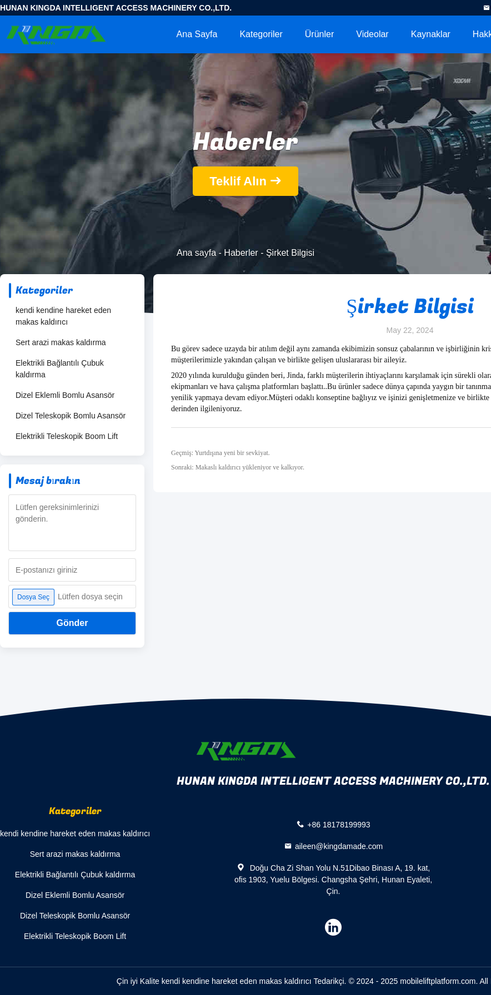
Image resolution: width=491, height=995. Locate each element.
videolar (372, 34)
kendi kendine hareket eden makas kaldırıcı (63, 316)
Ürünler (319, 34)
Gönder (72, 623)
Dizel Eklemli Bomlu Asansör (65, 395)
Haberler (241, 252)
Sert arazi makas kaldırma (61, 342)
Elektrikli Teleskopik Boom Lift (67, 436)
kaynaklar (430, 34)
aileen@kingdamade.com (339, 846)
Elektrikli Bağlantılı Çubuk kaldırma (60, 368)
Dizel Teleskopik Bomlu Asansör (71, 415)
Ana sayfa (197, 34)
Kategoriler (260, 34)
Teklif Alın (238, 181)
